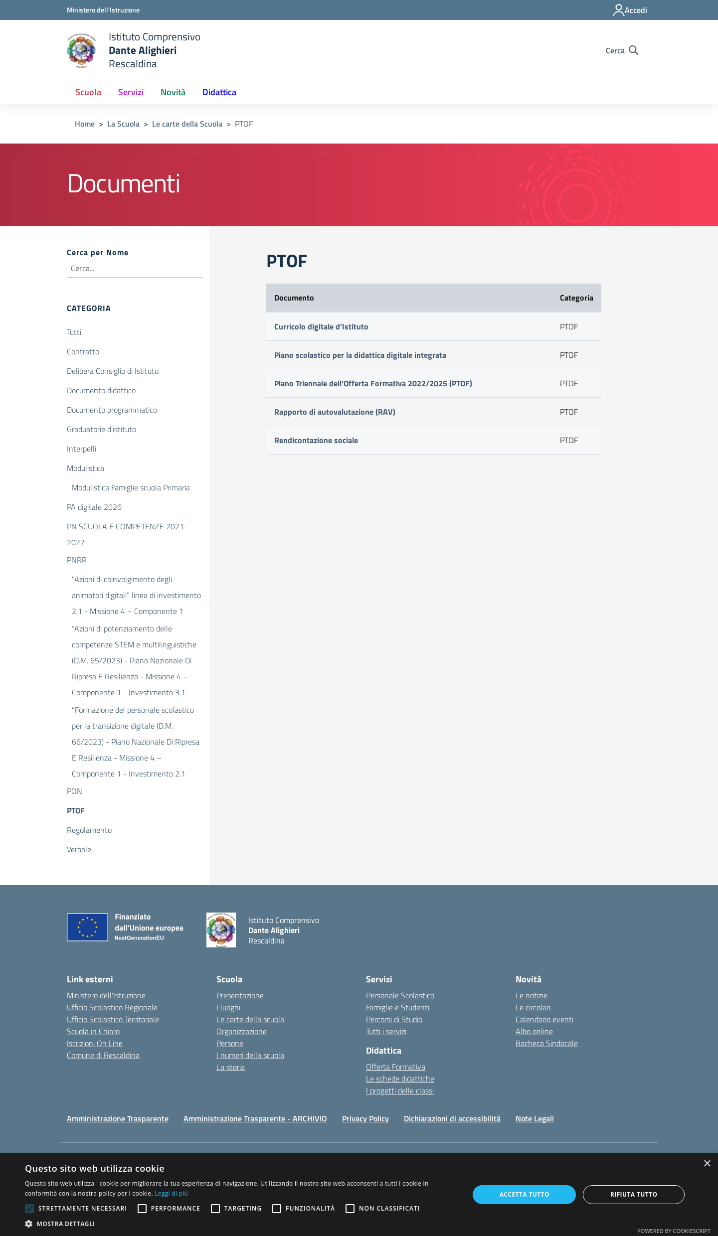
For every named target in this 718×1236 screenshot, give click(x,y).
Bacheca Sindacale (547, 1043)
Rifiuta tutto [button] (634, 1194)
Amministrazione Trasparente (118, 1118)
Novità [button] (173, 92)
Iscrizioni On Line (95, 1043)
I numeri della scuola (250, 1055)
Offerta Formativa (395, 1067)
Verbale (79, 849)
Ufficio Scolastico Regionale (112, 1007)
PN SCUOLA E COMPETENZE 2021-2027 (127, 527)
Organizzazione (241, 1031)
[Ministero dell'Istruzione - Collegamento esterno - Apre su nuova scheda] (103, 9)
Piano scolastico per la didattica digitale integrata (360, 355)
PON (74, 791)
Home (85, 124)
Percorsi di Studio (394, 1019)
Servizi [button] (131, 92)
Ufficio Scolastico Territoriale (113, 1019)
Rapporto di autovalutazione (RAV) (334, 412)
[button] (240, 1224)
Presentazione (240, 995)
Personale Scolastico (400, 995)
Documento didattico (101, 390)
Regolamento (89, 830)
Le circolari (533, 1007)
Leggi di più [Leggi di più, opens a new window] (171, 1193)
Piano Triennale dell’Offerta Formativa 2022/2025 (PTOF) (373, 383)
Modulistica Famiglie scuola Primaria (131, 487)
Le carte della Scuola (187, 124)
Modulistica (85, 468)
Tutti (74, 332)
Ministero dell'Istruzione (106, 995)
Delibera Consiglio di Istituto (113, 371)
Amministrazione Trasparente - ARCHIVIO (255, 1118)
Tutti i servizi (386, 1031)
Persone (229, 1043)
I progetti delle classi (400, 1090)
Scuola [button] (88, 92)
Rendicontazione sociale (316, 440)
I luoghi (228, 1007)
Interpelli (81, 449)
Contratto (83, 351)
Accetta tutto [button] (524, 1194)
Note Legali (535, 1118)
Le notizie (531, 995)
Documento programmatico (112, 410)
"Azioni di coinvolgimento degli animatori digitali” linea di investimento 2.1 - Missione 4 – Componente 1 (136, 580)
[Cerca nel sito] (622, 50)
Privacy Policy (365, 1118)
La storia (230, 1067)
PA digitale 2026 (94, 507)
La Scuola (123, 124)
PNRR (77, 560)
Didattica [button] (219, 92)
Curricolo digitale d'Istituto (321, 326)
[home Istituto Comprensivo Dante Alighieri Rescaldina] (133, 50)
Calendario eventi (544, 1019)
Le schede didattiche (400, 1078)
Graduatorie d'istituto (101, 429)
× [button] (707, 1164)
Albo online (534, 1031)
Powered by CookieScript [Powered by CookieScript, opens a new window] (674, 1231)
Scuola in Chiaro (93, 1031)
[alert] (359, 1194)
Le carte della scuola (250, 1019)
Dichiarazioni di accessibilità (452, 1118)
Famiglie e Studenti (397, 1007)
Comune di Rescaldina (103, 1055)
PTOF (76, 810)
